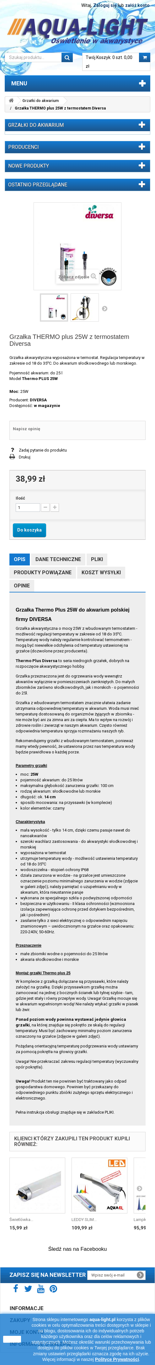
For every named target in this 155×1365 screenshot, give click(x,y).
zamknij (12, 1339)
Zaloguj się (105, 5)
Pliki (97, 559)
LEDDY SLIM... (84, 1219)
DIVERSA (38, 400)
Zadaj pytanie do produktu (43, 450)
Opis (19, 559)
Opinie (22, 586)
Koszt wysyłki (101, 572)
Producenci (23, 147)
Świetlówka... (21, 1219)
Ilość (20, 498)
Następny (104, 308)
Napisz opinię (26, 428)
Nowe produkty (28, 166)
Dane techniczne (58, 559)
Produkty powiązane (43, 572)
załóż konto (137, 5)
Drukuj (24, 457)
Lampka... (142, 1219)
